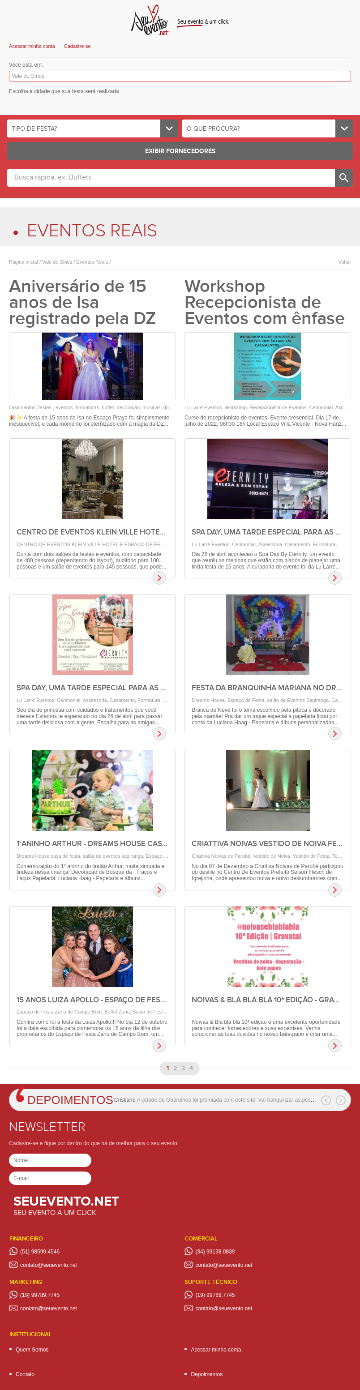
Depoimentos (70, 1100)
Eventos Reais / (93, 262)
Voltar (345, 262)
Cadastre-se (77, 46)
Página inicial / (25, 262)
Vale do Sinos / (58, 262)
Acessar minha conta (32, 46)
